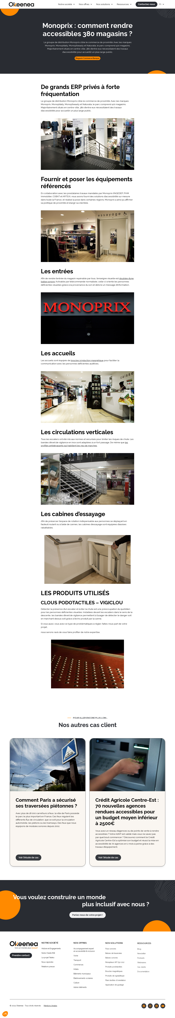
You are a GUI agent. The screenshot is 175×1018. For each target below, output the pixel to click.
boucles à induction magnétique (87, 360)
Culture (76, 985)
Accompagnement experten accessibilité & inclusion (84, 952)
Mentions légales (50, 1007)
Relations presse (48, 968)
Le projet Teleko (48, 959)
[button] (66, 4)
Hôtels (76, 971)
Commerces (78, 967)
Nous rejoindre (47, 964)
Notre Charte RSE (48, 954)
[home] (21, 4)
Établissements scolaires (83, 980)
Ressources (123, 4)
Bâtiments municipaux (82, 976)
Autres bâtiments (80, 989)
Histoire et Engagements (51, 950)
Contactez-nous (146, 4)
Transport (77, 962)
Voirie (76, 958)
